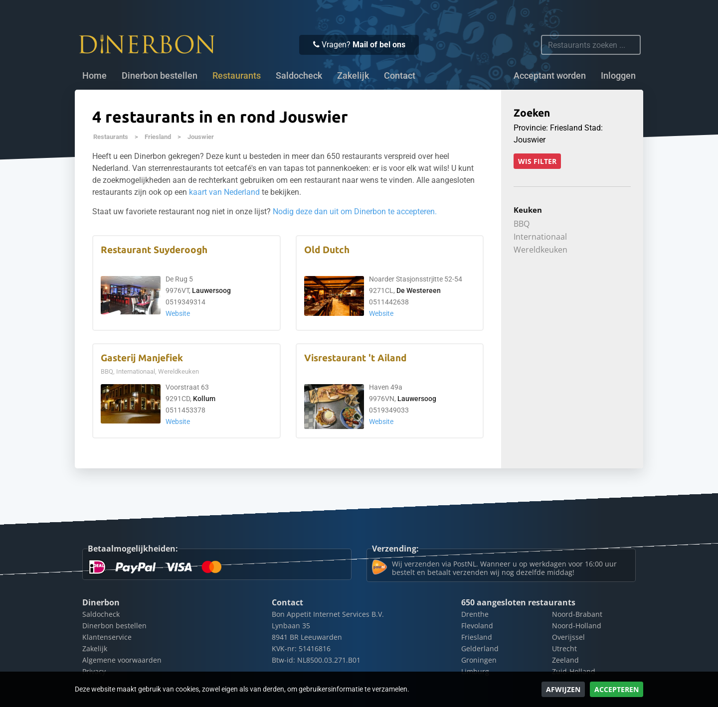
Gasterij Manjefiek (142, 358)
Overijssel (568, 637)
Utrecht (564, 648)
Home (94, 76)
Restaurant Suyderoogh (154, 250)
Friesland (158, 137)
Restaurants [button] (236, 76)
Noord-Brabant (577, 614)
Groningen (479, 660)
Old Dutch (327, 250)
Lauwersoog (211, 290)
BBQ (522, 223)
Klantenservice (107, 637)
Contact (399, 76)
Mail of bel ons (379, 44)
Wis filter (537, 161)
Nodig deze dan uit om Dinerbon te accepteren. (355, 211)
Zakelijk (353, 76)
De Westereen (418, 290)
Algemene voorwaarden (122, 660)
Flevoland (477, 625)
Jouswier (200, 137)
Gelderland (480, 648)
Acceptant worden (550, 76)
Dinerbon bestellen (159, 76)
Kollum (204, 399)
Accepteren (616, 689)
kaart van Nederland (224, 192)
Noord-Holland (576, 625)
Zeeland (565, 660)
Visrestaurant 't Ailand (355, 358)
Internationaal (540, 236)
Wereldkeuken (540, 249)
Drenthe (475, 614)
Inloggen (618, 76)
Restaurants (110, 137)
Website (178, 313)
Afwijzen (563, 689)
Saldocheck (299, 76)
